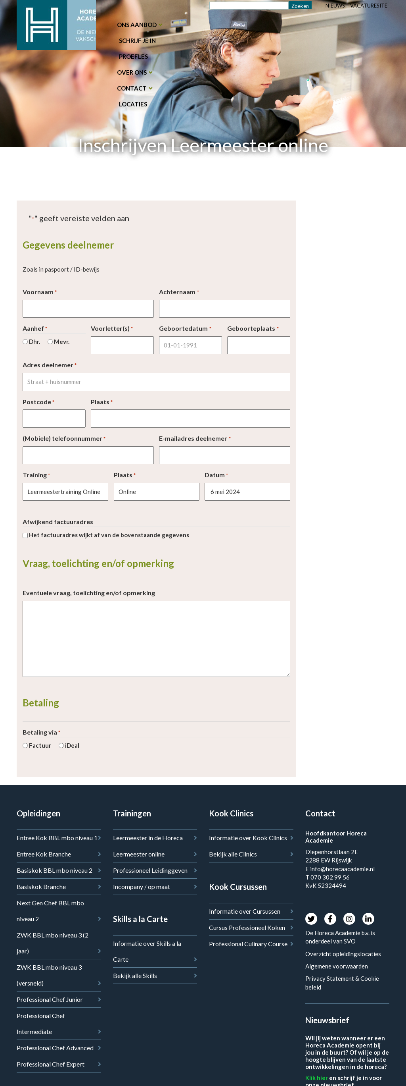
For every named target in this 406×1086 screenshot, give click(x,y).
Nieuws (335, 5)
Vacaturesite (368, 5)
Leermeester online (139, 854)
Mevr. (61, 341)
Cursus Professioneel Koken (247, 927)
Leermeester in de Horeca (148, 837)
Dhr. (34, 341)
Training (36, 475)
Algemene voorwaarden (336, 966)
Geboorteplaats (252, 328)
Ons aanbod (137, 24)
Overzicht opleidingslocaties (343, 953)
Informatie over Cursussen (244, 911)
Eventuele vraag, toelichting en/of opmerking (89, 592)
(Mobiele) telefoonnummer (64, 438)
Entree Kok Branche (44, 854)
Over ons (132, 72)
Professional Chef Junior (50, 999)
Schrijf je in (137, 40)
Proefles (133, 56)
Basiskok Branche (41, 886)
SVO (350, 941)
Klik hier (316, 1077)
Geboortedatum (185, 328)
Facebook (330, 919)
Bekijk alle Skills (135, 975)
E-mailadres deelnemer (194, 438)
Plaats (102, 402)
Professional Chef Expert (50, 1064)
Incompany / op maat (141, 886)
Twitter (311, 919)
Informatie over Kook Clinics (248, 837)
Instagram (349, 919)
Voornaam (40, 292)
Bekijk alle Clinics (233, 854)
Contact (132, 88)
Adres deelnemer (50, 365)
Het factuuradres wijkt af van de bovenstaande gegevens (109, 534)
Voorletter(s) (112, 328)
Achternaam (179, 292)
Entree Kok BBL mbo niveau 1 (57, 837)
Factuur (40, 745)
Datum (216, 475)
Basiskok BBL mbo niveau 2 (54, 870)
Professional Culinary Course (248, 943)
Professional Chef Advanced (55, 1047)
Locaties (133, 104)
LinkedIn (368, 919)
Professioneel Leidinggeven (150, 870)
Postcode (38, 402)
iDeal (72, 745)
